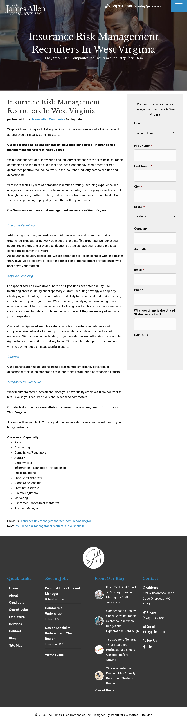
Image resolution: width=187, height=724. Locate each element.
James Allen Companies (48, 119)
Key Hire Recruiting (20, 276)
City (138, 182)
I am (137, 123)
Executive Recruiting (21, 225)
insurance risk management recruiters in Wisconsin (49, 526)
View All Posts (104, 690)
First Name (143, 145)
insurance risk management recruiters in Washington (56, 521)
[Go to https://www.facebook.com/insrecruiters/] (144, 646)
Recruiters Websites (124, 715)
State (139, 200)
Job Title (140, 240)
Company (141, 222)
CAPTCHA (141, 318)
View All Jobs (54, 655)
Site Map (146, 715)
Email (139, 259)
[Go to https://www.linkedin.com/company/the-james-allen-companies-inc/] (150, 646)
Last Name (143, 164)
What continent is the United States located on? (154, 298)
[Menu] (179, 6)
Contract (13, 356)
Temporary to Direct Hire (24, 382)
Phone (138, 277)
